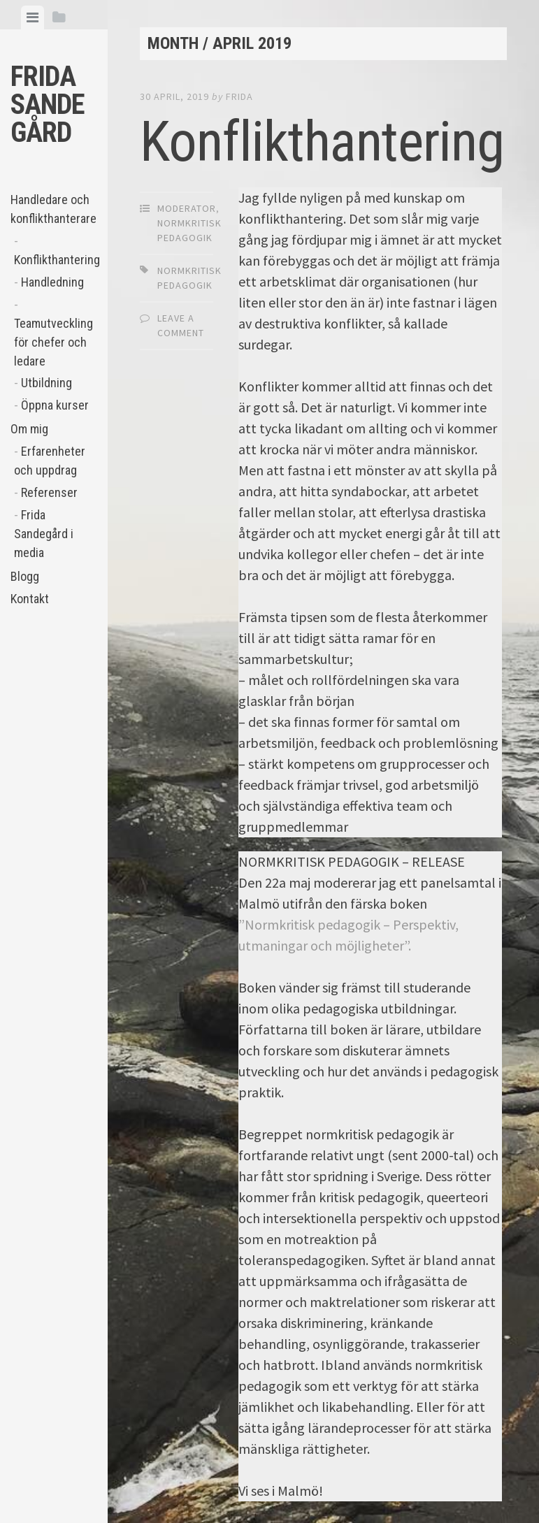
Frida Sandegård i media (43, 533)
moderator (186, 208)
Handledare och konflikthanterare (53, 209)
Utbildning (46, 382)
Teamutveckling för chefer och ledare (53, 342)
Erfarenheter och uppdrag (49, 460)
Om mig (29, 428)
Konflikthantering (55, 259)
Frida (239, 96)
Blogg (24, 576)
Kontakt (29, 598)
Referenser (49, 492)
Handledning (52, 282)
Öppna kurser (55, 405)
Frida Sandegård (47, 104)
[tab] (32, 17)
